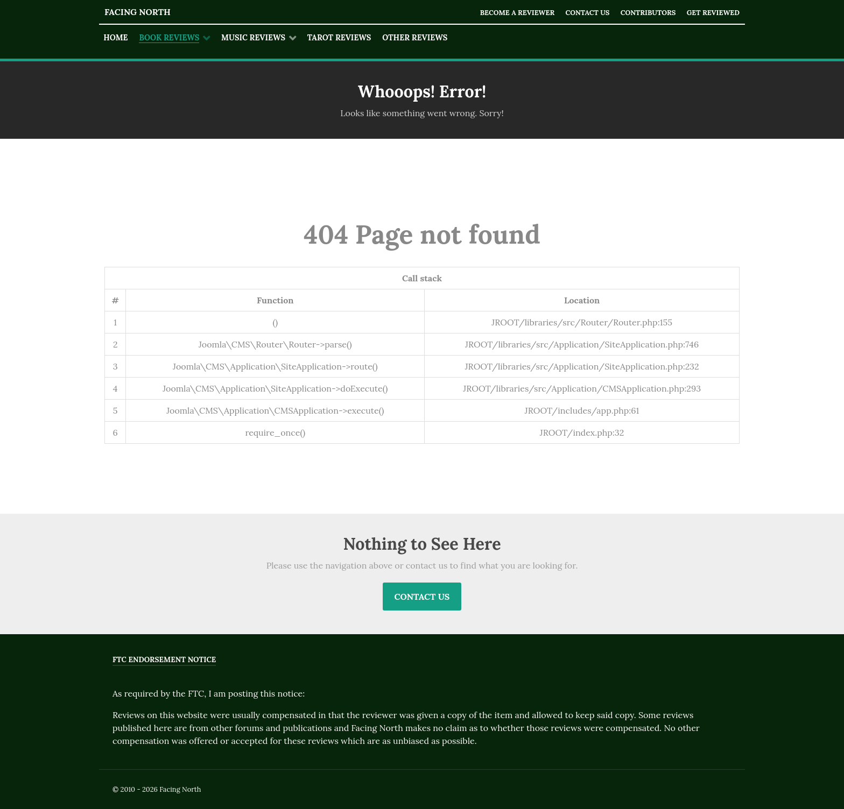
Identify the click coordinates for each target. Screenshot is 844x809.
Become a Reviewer (517, 12)
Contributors (648, 12)
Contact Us (587, 12)
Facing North (137, 11)
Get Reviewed (713, 12)
